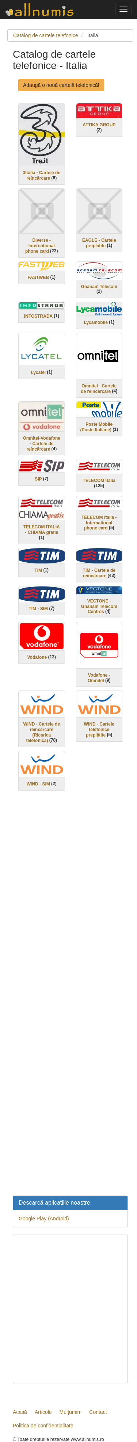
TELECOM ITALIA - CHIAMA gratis (41, 529)
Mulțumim (71, 1412)
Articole (43, 1412)
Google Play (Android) (44, 1218)
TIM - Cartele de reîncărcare (99, 573)
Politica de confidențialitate (43, 1425)
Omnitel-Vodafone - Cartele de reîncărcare (41, 444)
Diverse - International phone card (40, 246)
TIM (38, 570)
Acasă (20, 1412)
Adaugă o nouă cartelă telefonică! (61, 85)
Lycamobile (96, 322)
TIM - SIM (38, 608)
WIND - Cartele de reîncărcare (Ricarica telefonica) (41, 732)
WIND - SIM (38, 784)
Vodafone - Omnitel (99, 678)
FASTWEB (38, 277)
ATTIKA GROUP (99, 124)
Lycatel (38, 372)
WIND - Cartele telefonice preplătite (99, 730)
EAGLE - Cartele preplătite (99, 243)
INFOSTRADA (38, 316)
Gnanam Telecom (99, 286)
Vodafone (37, 657)
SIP (38, 479)
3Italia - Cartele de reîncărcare (41, 175)
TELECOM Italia (99, 480)
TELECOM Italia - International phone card (99, 523)
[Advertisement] (70, 998)
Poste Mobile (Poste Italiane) (96, 427)
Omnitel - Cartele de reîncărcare (99, 388)
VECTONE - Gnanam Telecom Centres (99, 606)
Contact (98, 1412)
